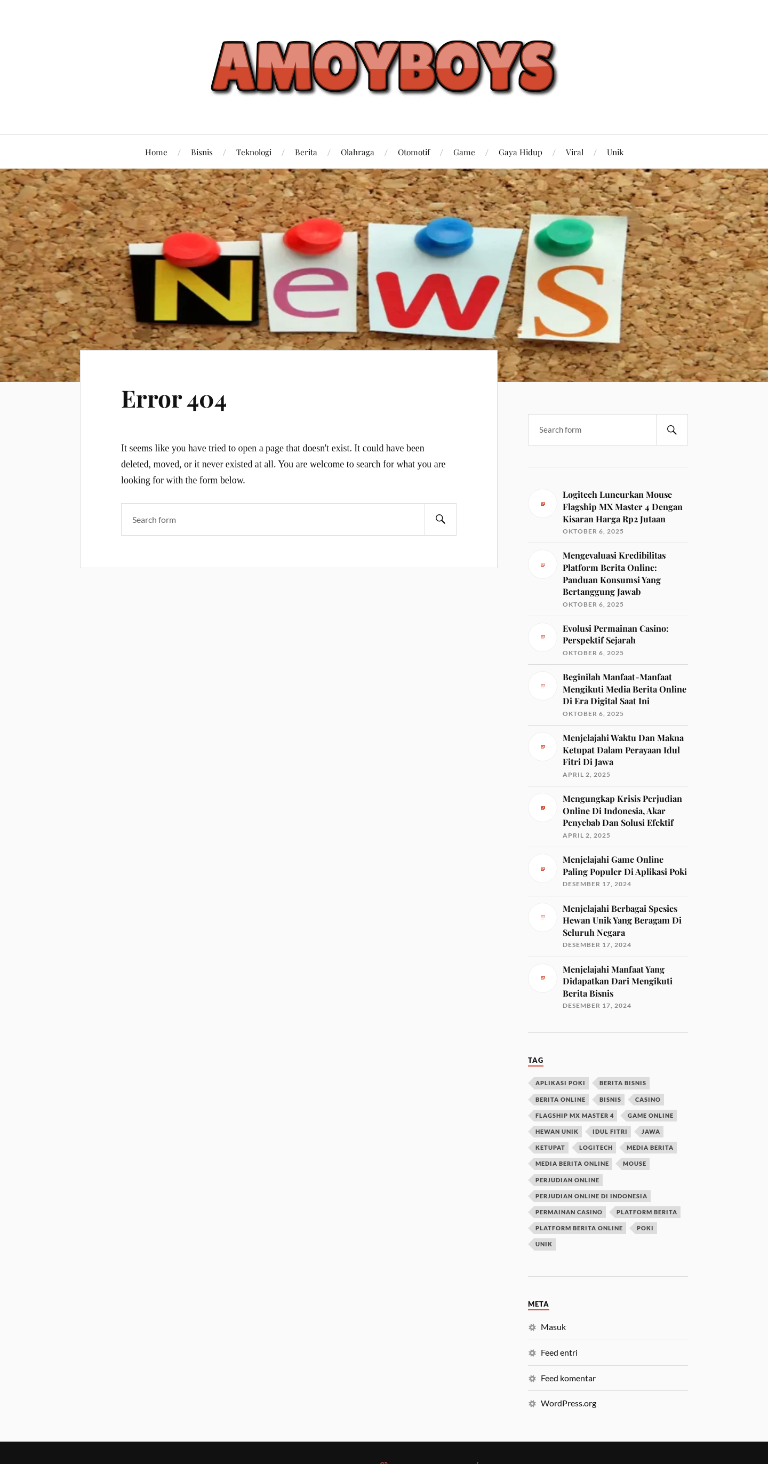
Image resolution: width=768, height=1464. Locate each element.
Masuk (553, 1327)
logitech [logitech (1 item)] (596, 1147)
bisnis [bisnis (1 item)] (610, 1099)
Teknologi (253, 151)
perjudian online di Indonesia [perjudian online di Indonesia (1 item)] (591, 1195)
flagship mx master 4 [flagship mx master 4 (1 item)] (574, 1115)
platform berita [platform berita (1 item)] (647, 1211)
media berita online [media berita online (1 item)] (572, 1163)
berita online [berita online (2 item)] (560, 1099)
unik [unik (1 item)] (544, 1243)
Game (464, 151)
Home (156, 151)
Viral (574, 151)
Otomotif (414, 151)
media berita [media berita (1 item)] (650, 1147)
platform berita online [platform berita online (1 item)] (579, 1227)
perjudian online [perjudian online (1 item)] (567, 1179)
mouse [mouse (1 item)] (634, 1163)
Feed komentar (568, 1378)
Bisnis (202, 151)
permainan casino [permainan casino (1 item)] (569, 1211)
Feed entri (559, 1352)
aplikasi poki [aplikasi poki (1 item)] (560, 1082)
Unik (615, 151)
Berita (306, 151)
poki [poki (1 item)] (645, 1227)
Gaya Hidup (520, 151)
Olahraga (357, 151)
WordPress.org (568, 1403)
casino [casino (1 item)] (648, 1099)
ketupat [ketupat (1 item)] (550, 1147)
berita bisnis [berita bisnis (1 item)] (622, 1082)
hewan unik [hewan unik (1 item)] (557, 1131)
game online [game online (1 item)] (651, 1115)
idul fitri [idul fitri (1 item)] (610, 1131)
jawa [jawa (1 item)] (651, 1131)
